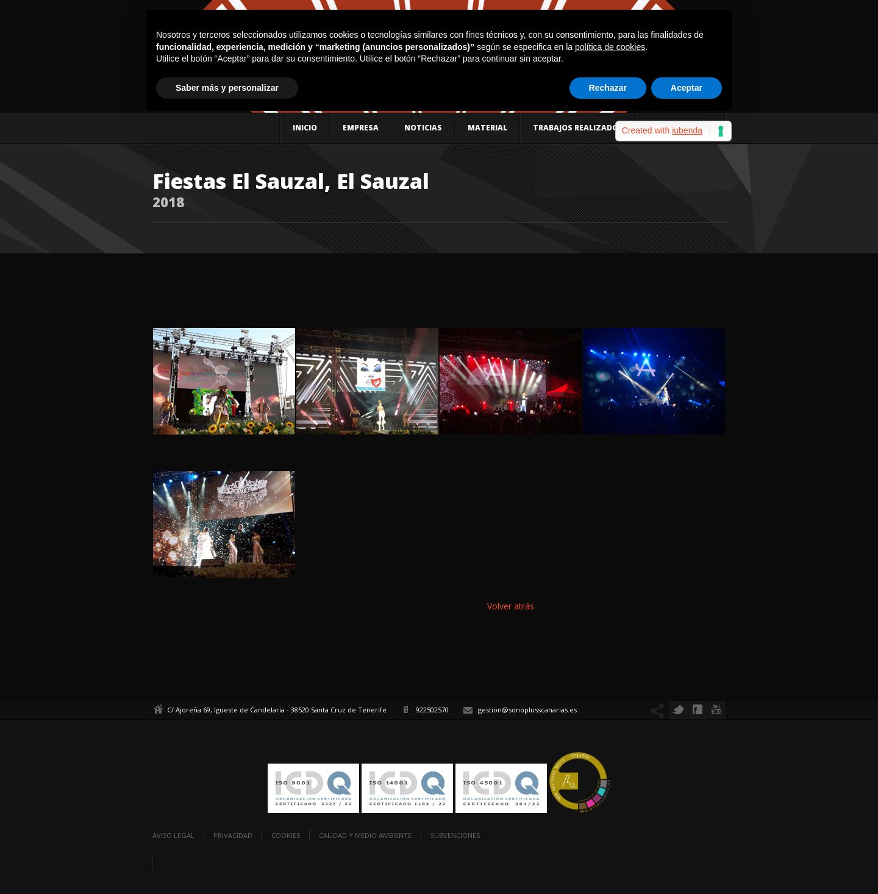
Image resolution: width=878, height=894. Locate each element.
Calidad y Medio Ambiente (365, 835)
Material (487, 127)
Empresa (361, 127)
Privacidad (232, 835)
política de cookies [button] (610, 47)
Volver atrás (510, 606)
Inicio (305, 127)
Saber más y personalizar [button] (227, 88)
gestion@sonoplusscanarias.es (527, 709)
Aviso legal (173, 835)
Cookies (285, 835)
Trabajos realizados (578, 127)
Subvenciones (455, 835)
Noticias (423, 127)
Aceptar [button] (686, 88)
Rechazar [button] (608, 88)
